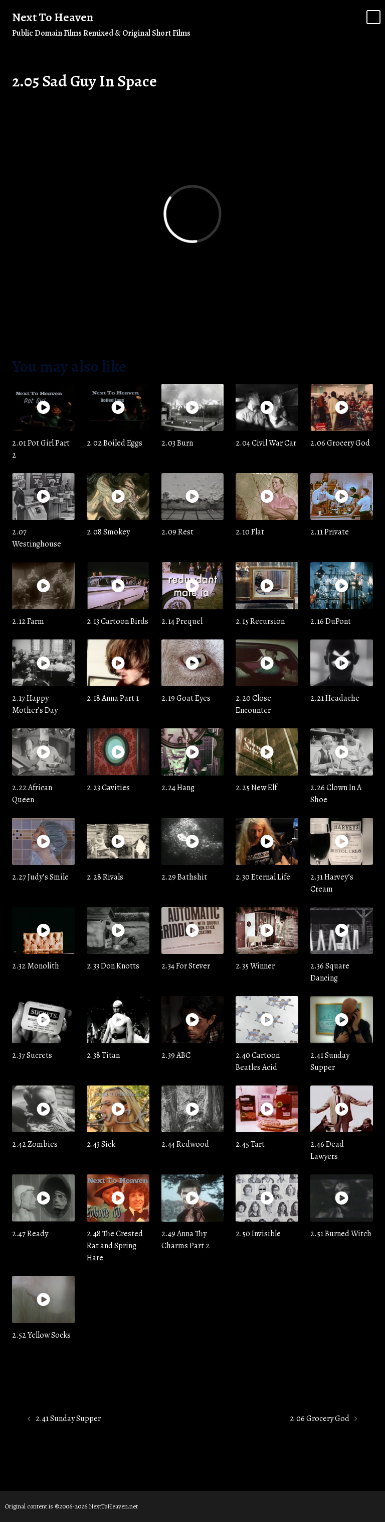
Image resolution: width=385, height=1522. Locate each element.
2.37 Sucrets (32, 1055)
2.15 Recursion (260, 621)
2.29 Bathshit (184, 877)
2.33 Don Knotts (113, 965)
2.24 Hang (178, 787)
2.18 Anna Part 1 (113, 698)
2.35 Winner (255, 965)
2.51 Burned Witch (340, 1233)
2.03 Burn (177, 443)
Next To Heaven (52, 17)
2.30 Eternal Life (263, 877)
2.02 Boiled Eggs (114, 443)
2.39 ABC (175, 1055)
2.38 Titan (103, 1055)
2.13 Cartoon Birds (117, 621)
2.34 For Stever (185, 965)
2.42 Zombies (35, 1144)
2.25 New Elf (256, 787)
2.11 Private (329, 531)
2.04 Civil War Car (266, 443)
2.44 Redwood (185, 1144)
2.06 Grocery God (340, 443)
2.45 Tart (250, 1144)
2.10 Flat (250, 531)
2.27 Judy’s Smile (40, 877)
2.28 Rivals (105, 877)
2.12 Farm (28, 621)
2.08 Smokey (108, 531)
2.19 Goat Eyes (186, 698)
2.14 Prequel (182, 621)
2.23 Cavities (108, 787)
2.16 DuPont (330, 621)
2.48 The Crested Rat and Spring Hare (115, 1245)
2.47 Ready (30, 1233)
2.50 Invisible (258, 1233)
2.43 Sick (101, 1144)
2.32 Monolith (35, 965)
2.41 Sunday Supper (68, 1418)
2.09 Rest (177, 531)
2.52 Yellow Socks (41, 1335)
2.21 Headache (334, 698)
